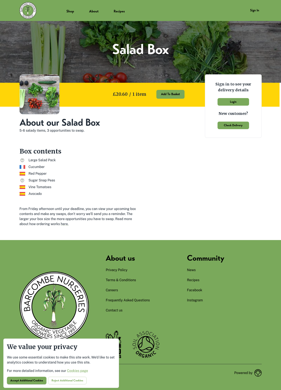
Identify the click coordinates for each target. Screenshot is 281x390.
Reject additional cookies (67, 380)
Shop (70, 11)
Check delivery (233, 125)
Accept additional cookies (26, 380)
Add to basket (170, 94)
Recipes (119, 11)
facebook (194, 290)
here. (65, 224)
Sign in (254, 10)
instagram (195, 300)
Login (233, 102)
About (94, 11)
